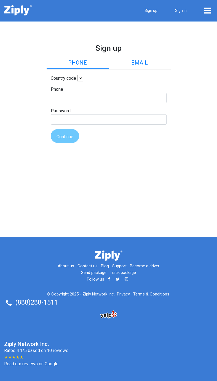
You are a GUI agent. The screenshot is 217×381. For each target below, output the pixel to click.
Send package (93, 272)
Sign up (150, 10)
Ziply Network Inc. (98, 294)
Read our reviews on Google (31, 363)
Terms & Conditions (151, 294)
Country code (63, 78)
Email (139, 62)
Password (61, 110)
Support (119, 265)
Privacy (123, 294)
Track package (123, 272)
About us (66, 265)
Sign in (181, 10)
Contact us (87, 265)
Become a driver (144, 265)
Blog (105, 265)
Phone (77, 62)
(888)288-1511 (36, 302)
